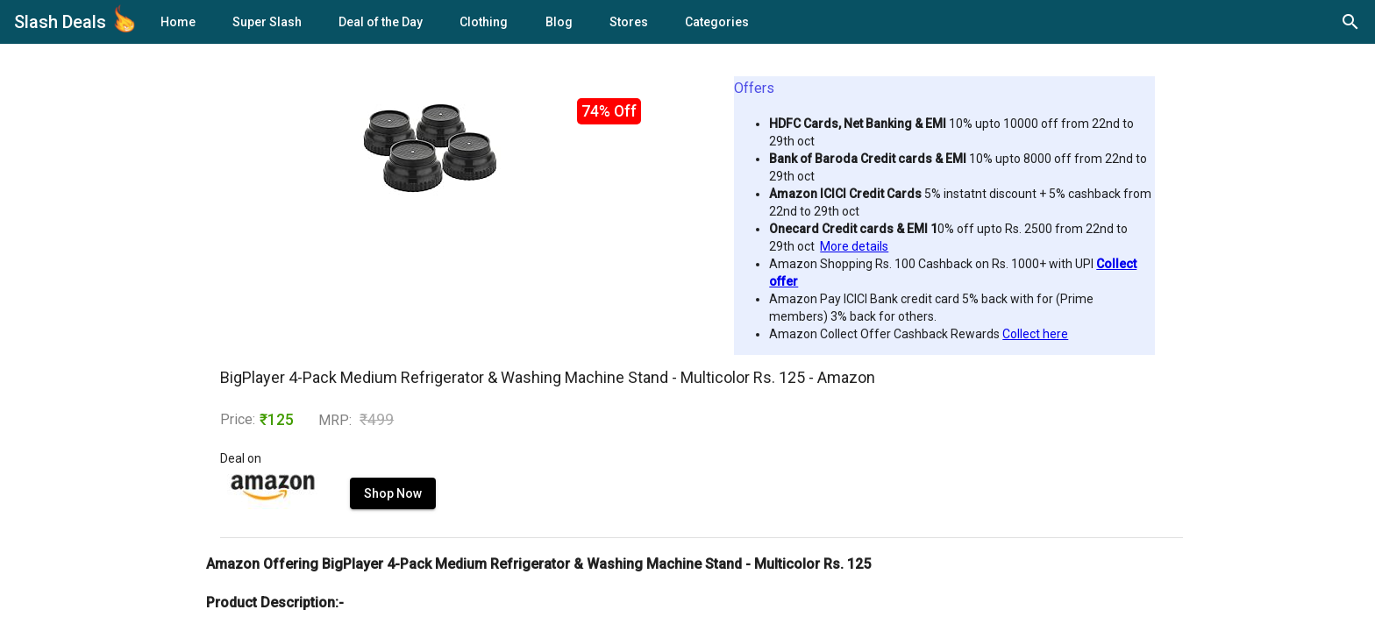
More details (854, 246)
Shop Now (393, 493)
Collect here (1035, 334)
